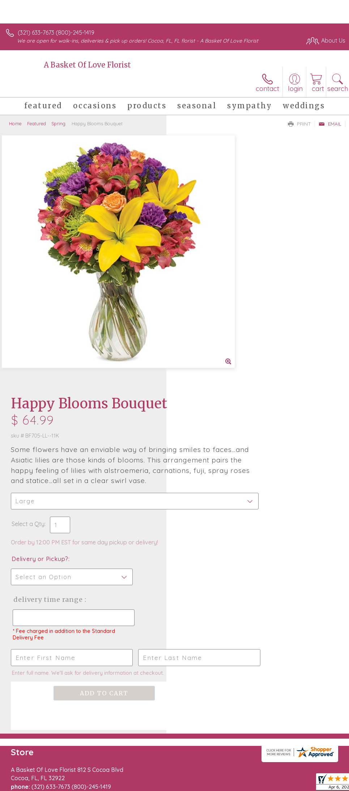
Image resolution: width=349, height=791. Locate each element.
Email (330, 124)
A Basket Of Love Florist (87, 64)
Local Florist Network (274, 769)
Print (299, 124)
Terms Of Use (179, 769)
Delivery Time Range (213, 359)
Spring (58, 123)
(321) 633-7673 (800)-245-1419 (56, 32)
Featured (36, 123)
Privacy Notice (222, 769)
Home (15, 123)
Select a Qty (194, 283)
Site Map (318, 769)
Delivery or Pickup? (206, 318)
